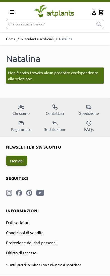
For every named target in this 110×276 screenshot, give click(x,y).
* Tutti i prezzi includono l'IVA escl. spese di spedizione (43, 265)
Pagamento (21, 126)
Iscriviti (16, 160)
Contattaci (55, 110)
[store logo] (54, 11)
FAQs (89, 126)
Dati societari (17, 222)
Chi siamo (21, 110)
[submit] (99, 24)
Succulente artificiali (37, 39)
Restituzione (55, 126)
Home (11, 39)
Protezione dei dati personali (32, 242)
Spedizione (89, 110)
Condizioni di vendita (24, 232)
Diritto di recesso (21, 252)
